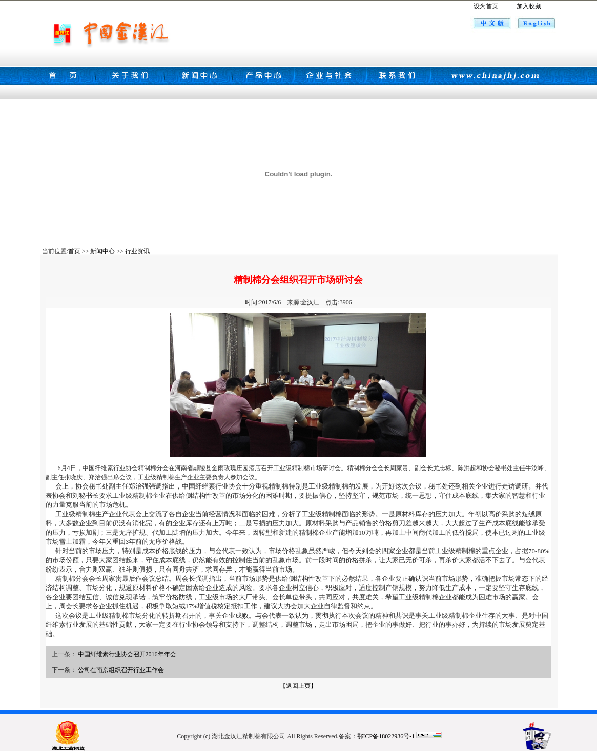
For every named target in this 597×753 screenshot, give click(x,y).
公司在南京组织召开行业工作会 (121, 670)
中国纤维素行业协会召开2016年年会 (127, 654)
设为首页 (486, 6)
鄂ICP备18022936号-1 (386, 736)
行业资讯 (137, 251)
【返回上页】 (298, 685)
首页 (74, 251)
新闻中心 (102, 251)
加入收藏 (529, 6)
